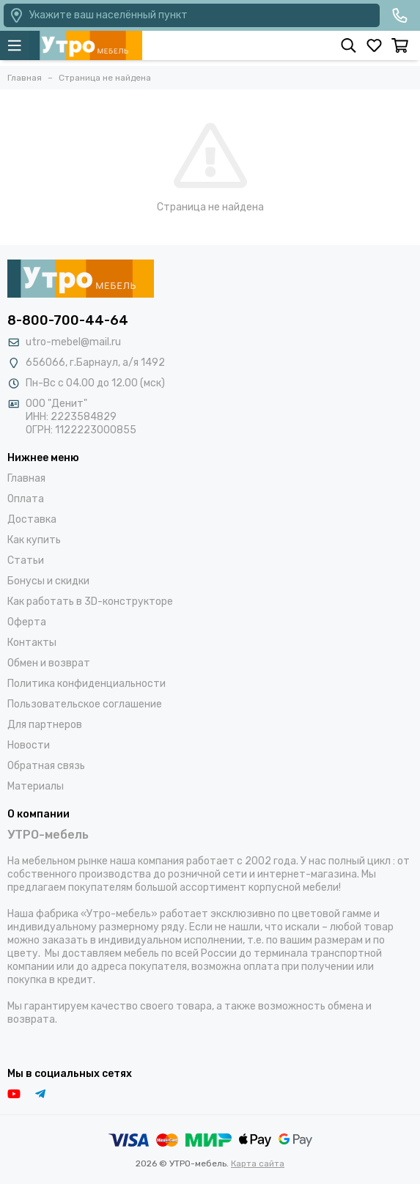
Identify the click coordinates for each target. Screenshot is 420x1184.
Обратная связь (46, 766)
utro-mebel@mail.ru (73, 342)
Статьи (25, 560)
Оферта (26, 622)
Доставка (31, 519)
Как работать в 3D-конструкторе (90, 601)
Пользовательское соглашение (84, 704)
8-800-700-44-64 (67, 320)
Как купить (34, 540)
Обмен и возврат (48, 663)
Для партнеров (44, 724)
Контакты (31, 642)
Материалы (35, 786)
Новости (28, 745)
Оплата (25, 499)
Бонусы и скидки (48, 581)
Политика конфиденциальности (86, 683)
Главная (26, 478)
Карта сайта (257, 1163)
